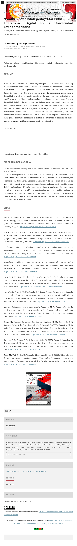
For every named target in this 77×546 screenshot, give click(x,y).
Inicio (6, 13)
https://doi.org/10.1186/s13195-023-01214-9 (38, 226)
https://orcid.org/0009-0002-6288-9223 (16, 48)
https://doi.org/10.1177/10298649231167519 (51, 241)
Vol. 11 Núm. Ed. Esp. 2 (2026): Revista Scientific (41, 13)
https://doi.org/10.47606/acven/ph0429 (20, 256)
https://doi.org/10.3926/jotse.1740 (51, 301)
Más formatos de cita (16, 454)
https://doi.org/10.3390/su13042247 (28, 316)
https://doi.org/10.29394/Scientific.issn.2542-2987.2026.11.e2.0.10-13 (36, 57)
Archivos (15, 13)
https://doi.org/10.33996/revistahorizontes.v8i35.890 (40, 286)
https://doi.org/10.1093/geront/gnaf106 (20, 364)
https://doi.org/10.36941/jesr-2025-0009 (24, 349)
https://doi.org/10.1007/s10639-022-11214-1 (48, 334)
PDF (9, 411)
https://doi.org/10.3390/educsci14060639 (20, 271)
